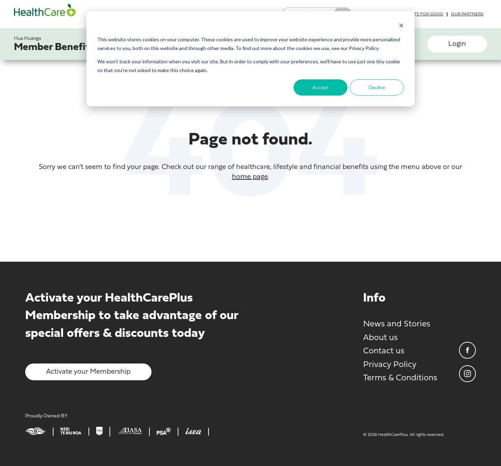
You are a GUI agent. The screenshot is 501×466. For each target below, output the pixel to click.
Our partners (467, 14)
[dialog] (250, 58)
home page (250, 177)
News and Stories (396, 324)
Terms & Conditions (400, 378)
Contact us (383, 351)
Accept (320, 87)
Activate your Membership (88, 371)
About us (380, 338)
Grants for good (422, 14)
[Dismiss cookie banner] (401, 26)
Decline (377, 87)
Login (457, 44)
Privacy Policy (389, 365)
